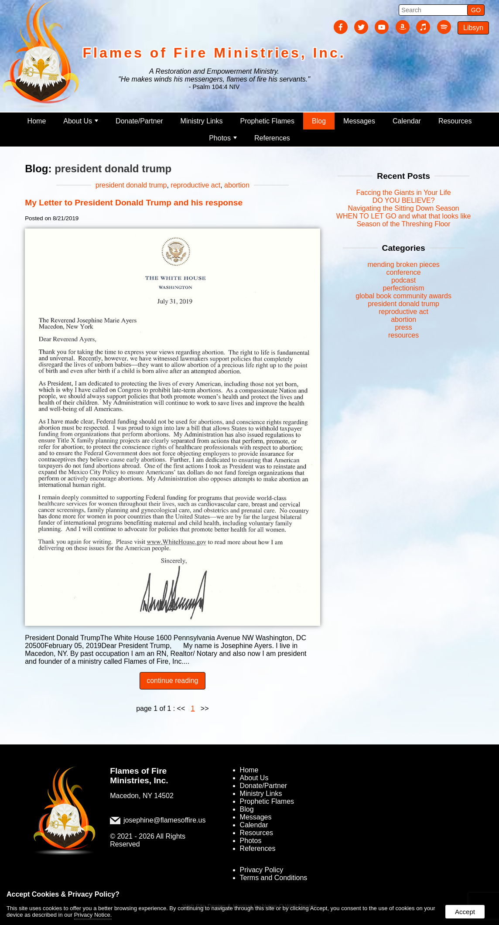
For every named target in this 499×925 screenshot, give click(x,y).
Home (36, 121)
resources (403, 335)
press (403, 327)
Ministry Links (202, 121)
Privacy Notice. (93, 914)
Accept (465, 911)
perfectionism (403, 288)
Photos (223, 138)
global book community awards (403, 296)
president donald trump (131, 185)
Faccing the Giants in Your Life (403, 192)
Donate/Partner (139, 121)
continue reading (172, 680)
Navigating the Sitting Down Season (403, 208)
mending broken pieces (403, 264)
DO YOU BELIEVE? (404, 200)
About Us (80, 121)
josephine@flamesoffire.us (164, 820)
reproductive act (195, 185)
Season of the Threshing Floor (404, 224)
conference (403, 272)
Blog (319, 121)
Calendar (407, 121)
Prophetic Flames (267, 121)
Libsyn (473, 27)
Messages (359, 121)
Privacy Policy (262, 870)
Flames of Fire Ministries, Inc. (139, 775)
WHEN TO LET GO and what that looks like (403, 216)
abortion (237, 185)
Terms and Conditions (274, 877)
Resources (455, 121)
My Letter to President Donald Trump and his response (134, 202)
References (272, 138)
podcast (403, 280)
